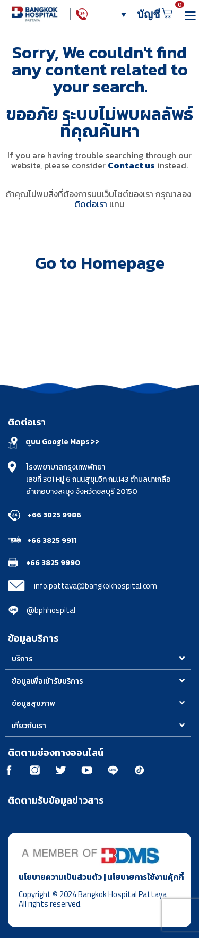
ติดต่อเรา (90, 204)
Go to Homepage (100, 263)
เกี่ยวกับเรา (29, 725)
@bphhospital (51, 610)
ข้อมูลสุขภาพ (33, 703)
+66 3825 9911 (51, 540)
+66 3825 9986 (54, 515)
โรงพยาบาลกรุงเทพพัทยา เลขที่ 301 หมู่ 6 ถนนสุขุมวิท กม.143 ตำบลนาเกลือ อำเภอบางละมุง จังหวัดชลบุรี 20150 (98, 479)
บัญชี (151, 14)
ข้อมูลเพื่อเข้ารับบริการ (47, 681)
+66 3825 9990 (53, 562)
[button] (98, 658)
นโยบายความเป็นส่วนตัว (60, 877)
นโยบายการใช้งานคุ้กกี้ (145, 877)
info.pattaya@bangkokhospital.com (95, 585)
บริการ (22, 658)
